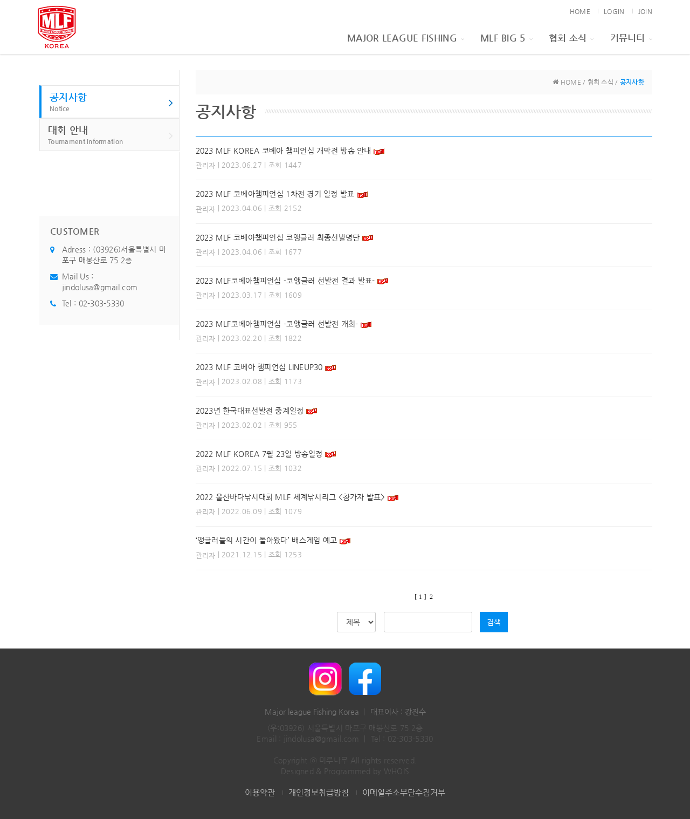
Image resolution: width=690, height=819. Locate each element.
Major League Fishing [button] (405, 37)
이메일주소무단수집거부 (403, 792)
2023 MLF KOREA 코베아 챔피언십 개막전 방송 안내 (283, 150)
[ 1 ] (420, 596)
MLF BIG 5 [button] (506, 37)
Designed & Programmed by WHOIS (345, 771)
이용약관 (260, 792)
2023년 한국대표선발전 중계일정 (250, 410)
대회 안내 (111, 135)
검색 (494, 622)
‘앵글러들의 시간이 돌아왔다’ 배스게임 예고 (266, 540)
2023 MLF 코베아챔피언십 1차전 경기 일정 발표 (275, 193)
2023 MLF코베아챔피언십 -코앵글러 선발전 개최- (277, 323)
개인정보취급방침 (318, 792)
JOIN (645, 11)
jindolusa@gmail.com (99, 287)
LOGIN (614, 11)
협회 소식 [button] (571, 37)
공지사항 (112, 102)
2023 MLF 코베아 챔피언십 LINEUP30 (259, 367)
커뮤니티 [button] (631, 37)
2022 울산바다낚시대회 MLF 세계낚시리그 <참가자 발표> (290, 497)
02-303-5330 (102, 303)
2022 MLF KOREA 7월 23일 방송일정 (259, 453)
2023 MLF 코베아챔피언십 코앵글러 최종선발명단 (278, 237)
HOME (580, 11)
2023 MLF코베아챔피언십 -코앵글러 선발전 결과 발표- (286, 280)
